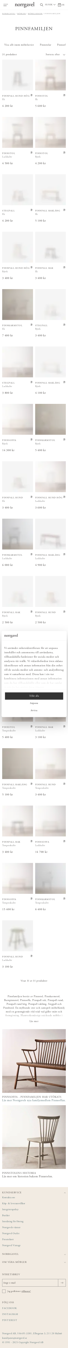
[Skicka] (62, 1283)
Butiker (6, 1216)
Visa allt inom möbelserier (19, 45)
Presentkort (8, 1239)
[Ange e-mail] (34, 1283)
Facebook (9, 1308)
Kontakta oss (8, 1198)
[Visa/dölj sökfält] (41, 5)
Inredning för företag (12, 1222)
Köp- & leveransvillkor (13, 1204)
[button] (50, 54)
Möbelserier (35, 14)
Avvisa (34, 710)
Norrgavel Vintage (11, 1245)
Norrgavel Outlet (10, 1234)
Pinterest (9, 1320)
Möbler (21, 14)
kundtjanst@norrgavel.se (14, 1338)
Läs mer (34, 1021)
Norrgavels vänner (11, 1228)
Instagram (10, 1314)
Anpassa (34, 703)
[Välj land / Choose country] (50, 4)
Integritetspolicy (10, 1210)
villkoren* (26, 1291)
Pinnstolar (45, 45)
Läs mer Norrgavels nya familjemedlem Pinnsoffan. (34, 1100)
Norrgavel (8, 14)
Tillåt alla (34, 696)
